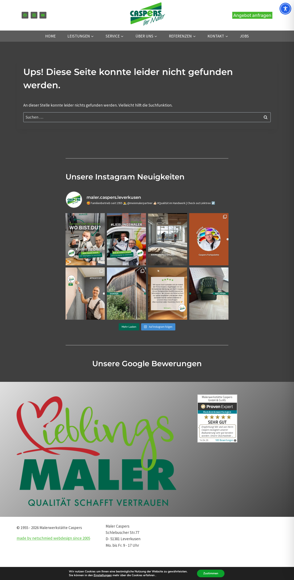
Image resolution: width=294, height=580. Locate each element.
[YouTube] (42, 15)
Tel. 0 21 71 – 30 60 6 (211, 526)
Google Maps (205, 564)
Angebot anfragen (252, 15)
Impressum (204, 551)
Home (50, 36)
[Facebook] (25, 15)
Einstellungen (103, 575)
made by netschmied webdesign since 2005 (53, 538)
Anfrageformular (209, 558)
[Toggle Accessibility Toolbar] (285, 8)
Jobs (244, 36)
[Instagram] (34, 15)
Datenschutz (205, 545)
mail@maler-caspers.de (215, 532)
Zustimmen (210, 573)
